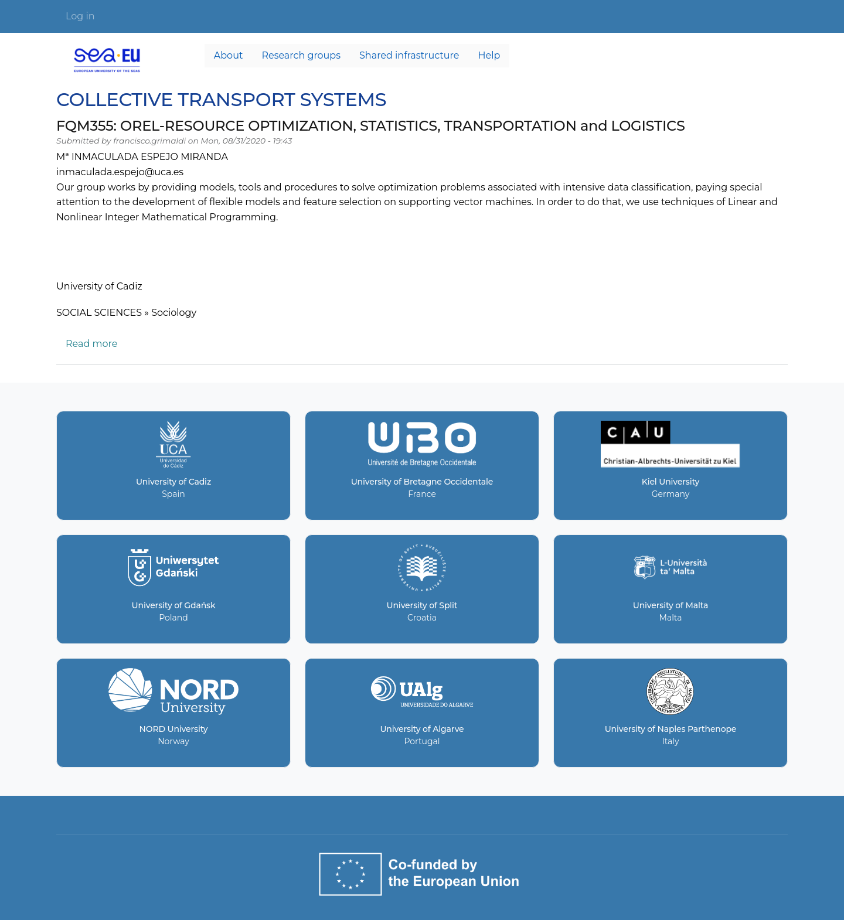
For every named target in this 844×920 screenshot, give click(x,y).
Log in (80, 16)
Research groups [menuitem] (301, 55)
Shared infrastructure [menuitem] (409, 55)
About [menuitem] (228, 55)
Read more (91, 343)
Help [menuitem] (489, 55)
